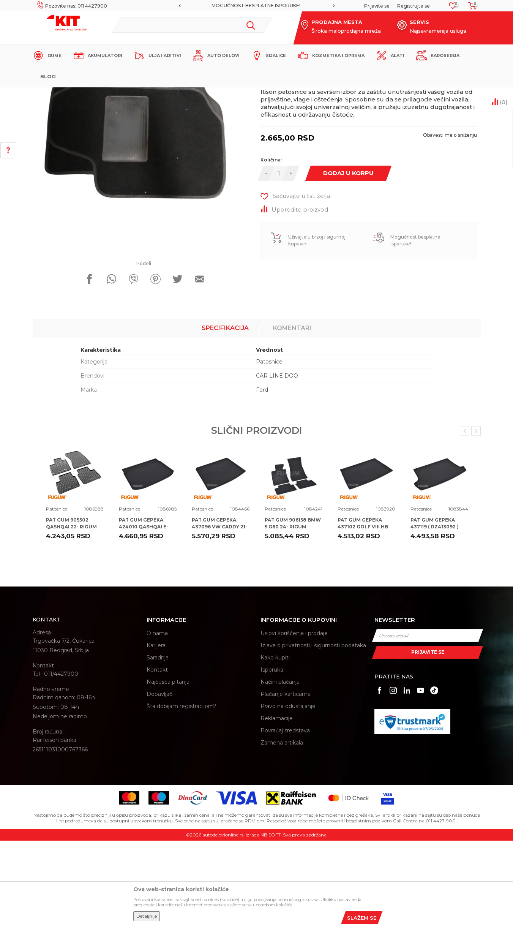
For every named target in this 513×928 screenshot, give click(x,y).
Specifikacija (225, 415)
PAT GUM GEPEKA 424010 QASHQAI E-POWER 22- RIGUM (143, 614)
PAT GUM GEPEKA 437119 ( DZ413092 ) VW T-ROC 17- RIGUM (436, 614)
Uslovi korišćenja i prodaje (294, 720)
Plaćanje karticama (285, 781)
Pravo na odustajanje (288, 793)
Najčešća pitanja (168, 769)
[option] (257, 5)
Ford (262, 477)
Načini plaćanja (280, 769)
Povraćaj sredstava (285, 817)
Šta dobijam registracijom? (181, 793)
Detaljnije (146, 916)
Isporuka (271, 757)
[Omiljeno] (453, 8)
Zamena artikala (281, 830)
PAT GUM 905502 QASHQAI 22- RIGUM (71, 610)
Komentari (292, 415)
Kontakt (157, 757)
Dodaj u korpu (348, 260)
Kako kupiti (275, 744)
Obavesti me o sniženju (450, 222)
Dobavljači (160, 781)
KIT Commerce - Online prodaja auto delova (81, 93)
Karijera (156, 732)
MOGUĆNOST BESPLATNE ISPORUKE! (256, 5)
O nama (157, 720)
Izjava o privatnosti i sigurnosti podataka (313, 732)
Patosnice (171, 93)
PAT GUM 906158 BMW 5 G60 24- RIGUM (293, 610)
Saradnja (158, 744)
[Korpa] (470, 8)
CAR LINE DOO (277, 463)
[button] (192, 25)
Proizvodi (144, 93)
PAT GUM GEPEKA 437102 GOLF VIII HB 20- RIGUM (363, 614)
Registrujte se (413, 6)
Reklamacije (276, 805)
